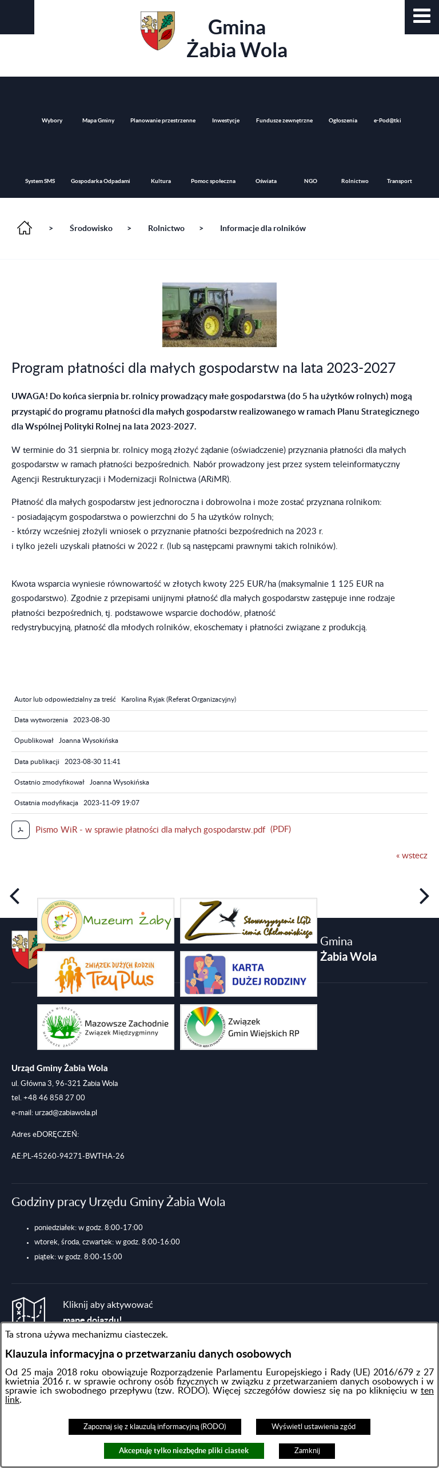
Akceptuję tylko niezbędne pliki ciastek (184, 1450)
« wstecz (412, 856)
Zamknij (307, 1451)
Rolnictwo (166, 228)
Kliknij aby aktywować (108, 1312)
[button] (422, 17)
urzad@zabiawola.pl (66, 1112)
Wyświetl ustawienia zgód (314, 1427)
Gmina (214, 36)
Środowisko (91, 228)
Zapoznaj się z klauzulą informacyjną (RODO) (154, 1427)
